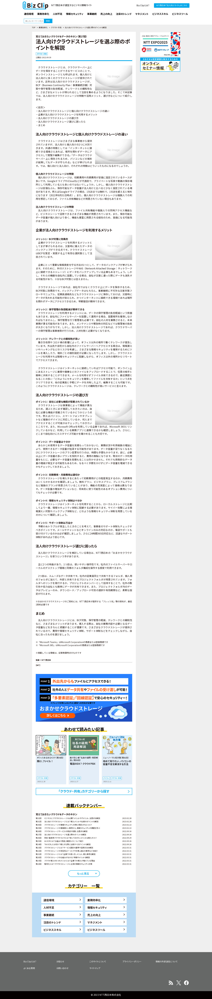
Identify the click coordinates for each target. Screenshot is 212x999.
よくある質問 (29, 968)
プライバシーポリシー (132, 961)
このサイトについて (97, 961)
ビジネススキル (52, 930)
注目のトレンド (52, 922)
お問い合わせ (62, 968)
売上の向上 (94, 915)
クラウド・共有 (56, 27)
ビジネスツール (96, 930)
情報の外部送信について (167, 961)
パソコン (106, 778)
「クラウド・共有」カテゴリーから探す (84, 791)
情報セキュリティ (97, 907)
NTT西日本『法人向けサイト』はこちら (171, 5)
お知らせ (60, 961)
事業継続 (48, 915)
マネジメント (94, 922)
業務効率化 (43, 27)
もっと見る (83, 873)
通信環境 (48, 900)
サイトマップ (94, 968)
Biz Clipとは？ (142, 5)
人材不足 (48, 907)
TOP (33, 27)
